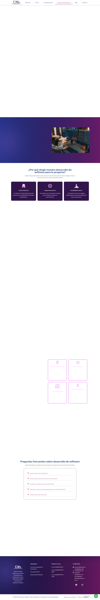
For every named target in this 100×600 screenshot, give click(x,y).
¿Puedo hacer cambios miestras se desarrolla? (42, 484)
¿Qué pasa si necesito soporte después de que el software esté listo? (48, 489)
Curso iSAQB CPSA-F (57, 567)
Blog (76, 2)
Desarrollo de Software (64, 2)
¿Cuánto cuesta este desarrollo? (38, 494)
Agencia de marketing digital (50, 597)
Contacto (84, 2)
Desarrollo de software (36, 574)
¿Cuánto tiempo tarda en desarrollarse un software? (43, 478)
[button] (50, 473)
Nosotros (27, 2)
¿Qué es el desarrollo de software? (39, 473)
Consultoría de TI (48, 2)
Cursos (37, 2)
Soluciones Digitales (24, 597)
